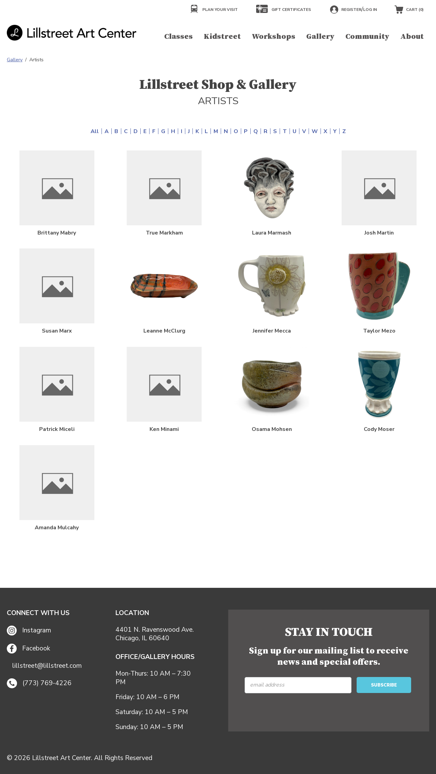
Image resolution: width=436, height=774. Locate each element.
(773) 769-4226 (39, 683)
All (95, 131)
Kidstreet (222, 37)
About (412, 37)
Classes (178, 37)
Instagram (29, 630)
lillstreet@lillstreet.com (47, 666)
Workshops (273, 37)
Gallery (320, 37)
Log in (370, 9)
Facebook (28, 649)
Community (367, 37)
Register (351, 9)
